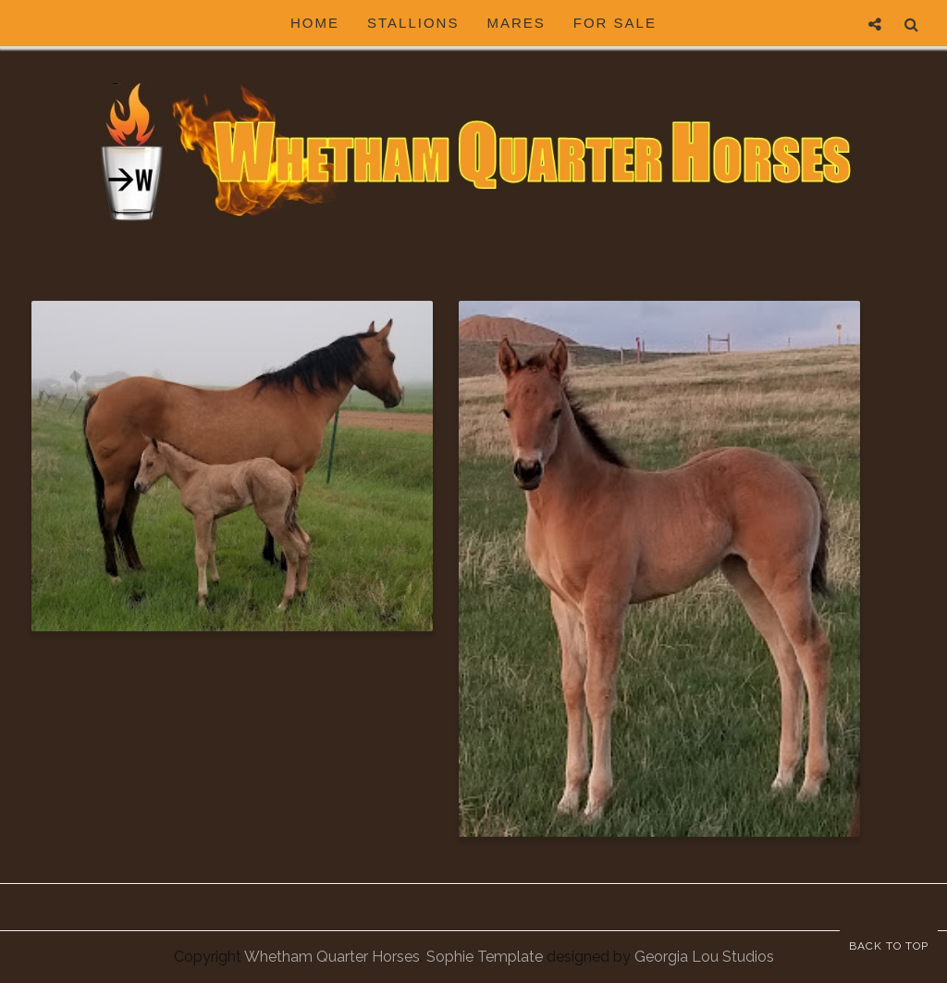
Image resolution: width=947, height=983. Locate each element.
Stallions (413, 23)
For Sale (615, 23)
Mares (515, 23)
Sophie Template (484, 956)
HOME (314, 23)
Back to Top (889, 945)
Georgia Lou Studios (704, 956)
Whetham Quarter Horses (332, 956)
